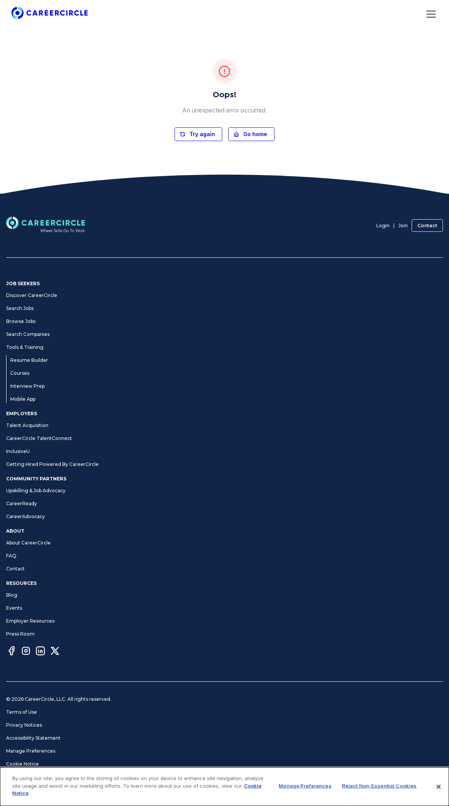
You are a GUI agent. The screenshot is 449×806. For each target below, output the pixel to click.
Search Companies (28, 334)
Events (14, 608)
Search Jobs (20, 308)
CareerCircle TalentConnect (39, 438)
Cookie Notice (22, 764)
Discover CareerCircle (31, 295)
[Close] (438, 786)
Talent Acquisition (27, 425)
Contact (427, 225)
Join (403, 225)
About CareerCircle (28, 543)
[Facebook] (11, 651)
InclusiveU (18, 451)
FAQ (11, 556)
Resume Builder (29, 360)
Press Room (20, 634)
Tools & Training (24, 347)
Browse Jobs (20, 321)
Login (383, 225)
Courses (19, 373)
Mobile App (22, 399)
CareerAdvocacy (25, 516)
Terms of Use (21, 712)
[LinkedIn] (40, 651)
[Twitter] (55, 651)
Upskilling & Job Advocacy (36, 490)
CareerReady (21, 503)
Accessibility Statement (33, 738)
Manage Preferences (30, 751)
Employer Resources (30, 621)
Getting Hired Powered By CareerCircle (52, 464)
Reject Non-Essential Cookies (379, 786)
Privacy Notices (24, 725)
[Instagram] (26, 651)
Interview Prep (27, 386)
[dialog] (224, 786)
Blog (11, 595)
